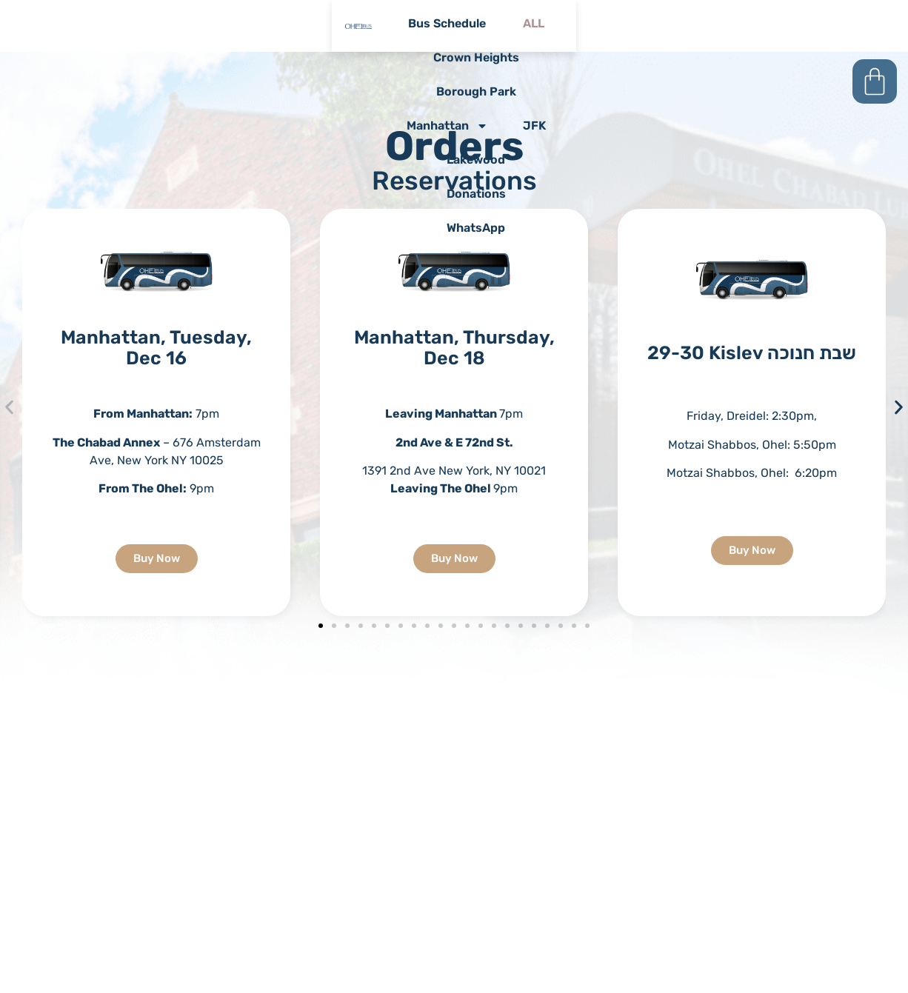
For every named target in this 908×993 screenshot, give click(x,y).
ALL (350, 24)
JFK (786, 24)
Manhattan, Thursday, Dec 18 (454, 348)
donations (509, 58)
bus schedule (259, 24)
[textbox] (752, 444)
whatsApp (716, 58)
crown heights (446, 24)
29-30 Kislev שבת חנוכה (751, 353)
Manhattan (693, 24)
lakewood (302, 58)
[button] (9, 407)
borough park (571, 24)
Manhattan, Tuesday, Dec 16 (156, 348)
